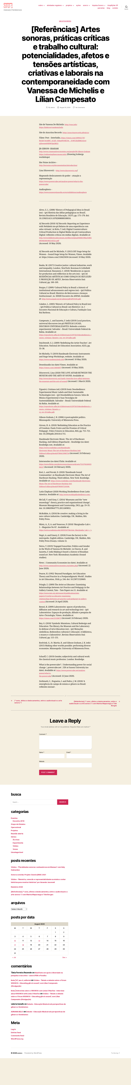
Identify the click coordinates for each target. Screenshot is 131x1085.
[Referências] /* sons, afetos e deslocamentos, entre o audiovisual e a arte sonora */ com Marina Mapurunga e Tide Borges (38, 918)
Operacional (16, 851)
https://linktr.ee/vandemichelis (53, 130)
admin (52, 111)
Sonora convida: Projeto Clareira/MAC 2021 (30, 898)
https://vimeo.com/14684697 (51, 382)
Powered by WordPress (33, 1080)
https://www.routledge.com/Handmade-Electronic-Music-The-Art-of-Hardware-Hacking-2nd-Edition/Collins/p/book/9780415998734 (63, 468)
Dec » (64, 984)
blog (108, 9)
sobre (40, 7)
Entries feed (16, 1059)
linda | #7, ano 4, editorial (22, 1007)
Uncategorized (65, 24)
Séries (14, 860)
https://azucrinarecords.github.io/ (54, 138)
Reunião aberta (18, 857)
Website (41, 785)
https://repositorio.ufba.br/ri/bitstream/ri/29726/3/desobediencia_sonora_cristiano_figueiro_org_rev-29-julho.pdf (65, 427)
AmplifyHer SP (112, 7)
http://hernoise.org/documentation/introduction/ (61, 177)
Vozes (15, 873)
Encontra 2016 (19, 845)
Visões (16, 870)
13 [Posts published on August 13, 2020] (39, 967)
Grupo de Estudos (19, 848)
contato (115, 9)
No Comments (80, 111)
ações (78, 7)
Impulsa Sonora (97, 7)
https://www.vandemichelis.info (53, 374)
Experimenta (18, 867)
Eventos (14, 842)
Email (68, 776)
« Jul (14, 984)
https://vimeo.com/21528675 (51, 641)
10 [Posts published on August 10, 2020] (15, 967)
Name (41, 776)
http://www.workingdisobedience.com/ (56, 515)
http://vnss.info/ (72, 128)
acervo (85, 7)
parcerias (101, 9)
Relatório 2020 (17, 911)
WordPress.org (18, 1065)
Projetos (15, 854)
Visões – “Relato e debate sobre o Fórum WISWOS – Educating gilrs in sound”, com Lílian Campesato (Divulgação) (39, 1010)
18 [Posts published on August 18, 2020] (23, 972)
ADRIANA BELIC (18, 1038)
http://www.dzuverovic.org (68, 182)
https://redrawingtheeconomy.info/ (55, 166)
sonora (20, 1080)
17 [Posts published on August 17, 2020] (15, 972)
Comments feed (18, 1062)
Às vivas (16, 863)
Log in (13, 1056)
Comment (43, 758)
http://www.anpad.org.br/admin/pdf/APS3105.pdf (64, 313)
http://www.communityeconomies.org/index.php (61, 588)
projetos (69, 7)
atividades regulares (54, 7)
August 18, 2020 (65, 111)
